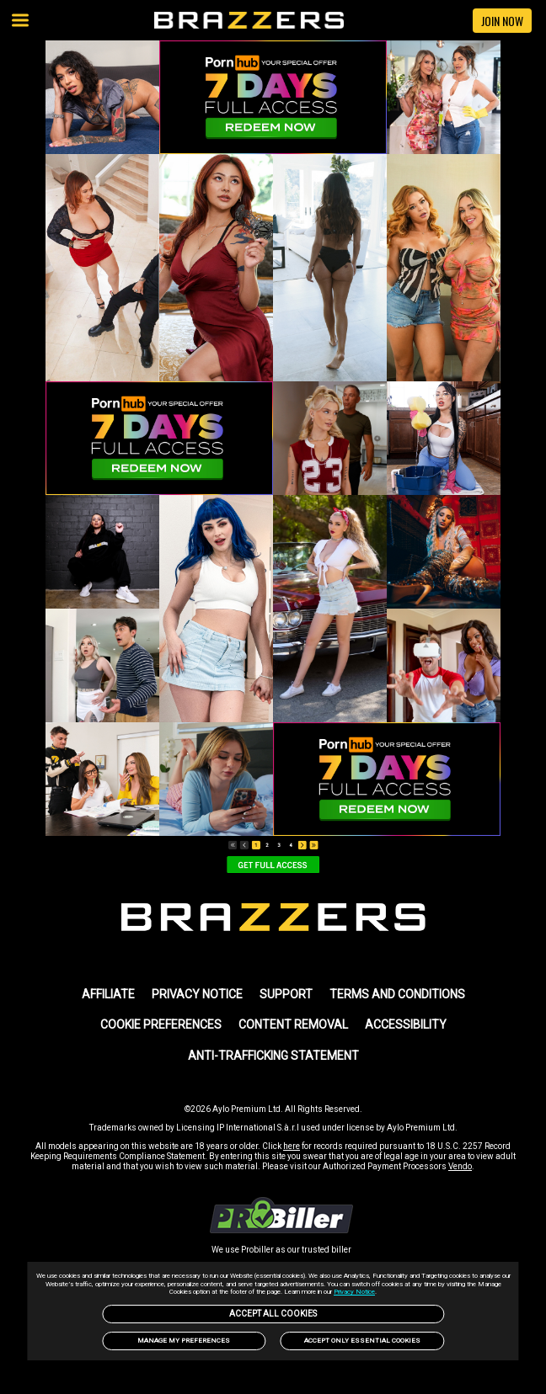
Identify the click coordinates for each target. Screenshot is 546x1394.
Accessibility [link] (406, 1024)
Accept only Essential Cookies (362, 1340)
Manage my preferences (183, 1340)
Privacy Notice (354, 1292)
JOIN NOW (502, 20)
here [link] (291, 1146)
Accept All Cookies (273, 1313)
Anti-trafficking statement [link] (273, 1055)
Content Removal (293, 1024)
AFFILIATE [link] (108, 994)
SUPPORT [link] (286, 994)
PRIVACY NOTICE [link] (197, 994)
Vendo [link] (460, 1166)
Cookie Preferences (161, 1024)
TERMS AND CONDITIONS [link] (397, 994)
